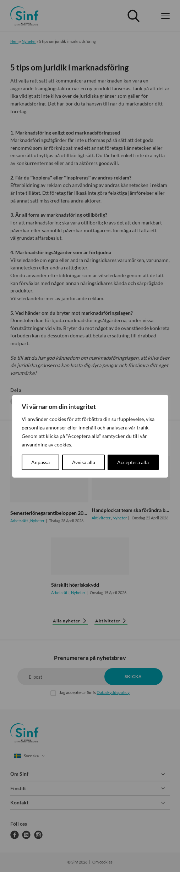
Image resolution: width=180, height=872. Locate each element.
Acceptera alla (133, 462)
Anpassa (40, 462)
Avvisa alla (83, 462)
